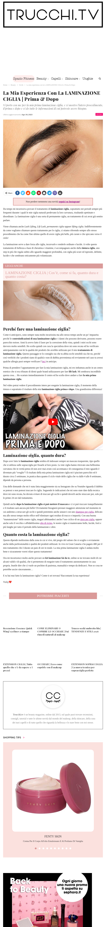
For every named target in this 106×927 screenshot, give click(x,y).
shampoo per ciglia (85, 512)
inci (44, 361)
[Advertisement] (53, 51)
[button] (36, 848)
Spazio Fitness (22, 78)
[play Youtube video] (53, 422)
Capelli (56, 78)
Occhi (99, 114)
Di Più (87, 78)
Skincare (72, 78)
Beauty (41, 78)
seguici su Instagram (69, 201)
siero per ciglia (87, 519)
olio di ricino (46, 523)
